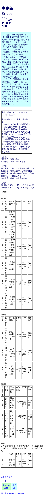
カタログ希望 (6, 477)
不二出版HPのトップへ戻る (12, 493)
